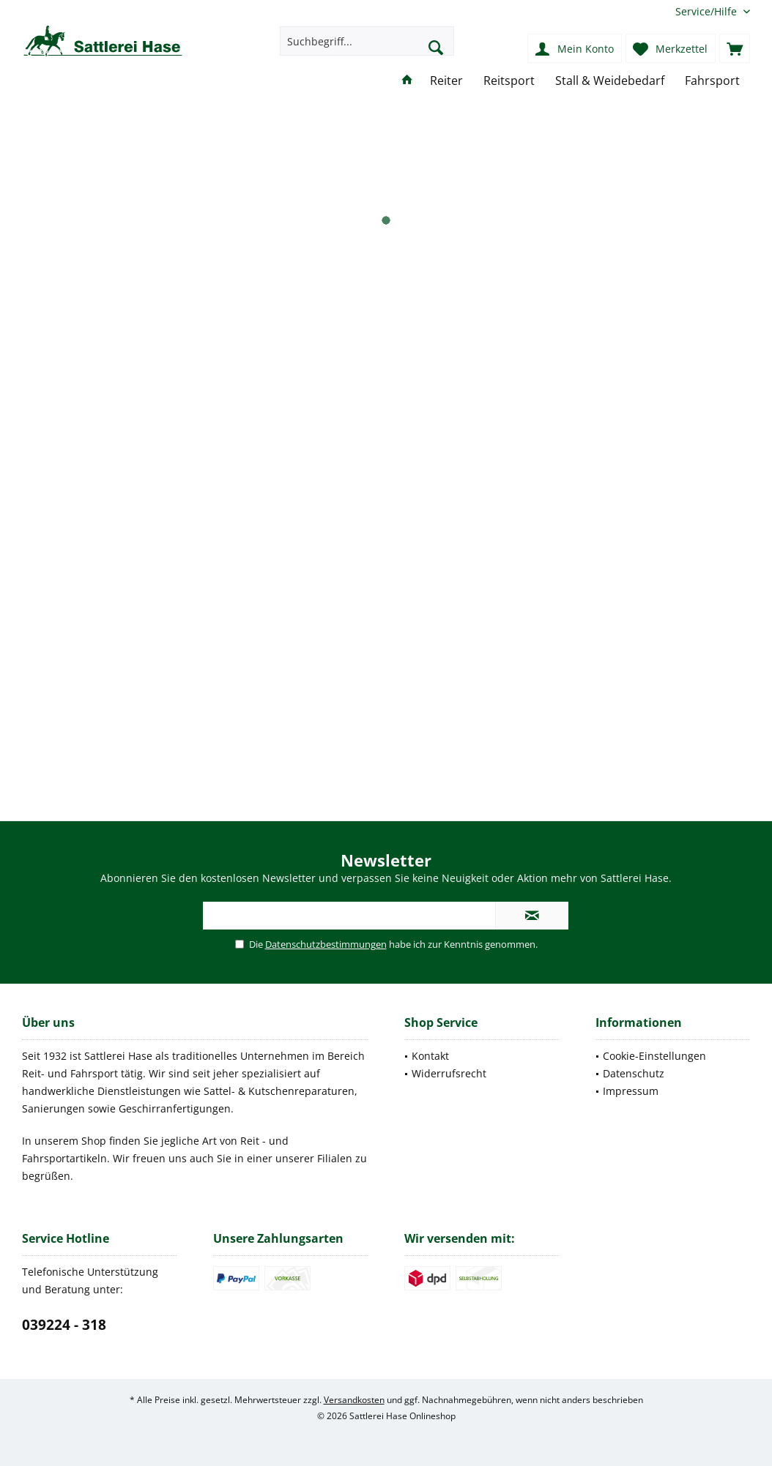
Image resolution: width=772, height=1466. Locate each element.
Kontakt (430, 1056)
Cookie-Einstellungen (654, 1056)
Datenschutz (633, 1073)
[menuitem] (707, 11)
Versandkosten (354, 1400)
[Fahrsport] (712, 81)
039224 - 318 (64, 1324)
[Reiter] (446, 81)
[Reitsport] (509, 81)
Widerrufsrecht (449, 1073)
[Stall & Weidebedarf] (610, 81)
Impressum (630, 1091)
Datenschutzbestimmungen (326, 944)
